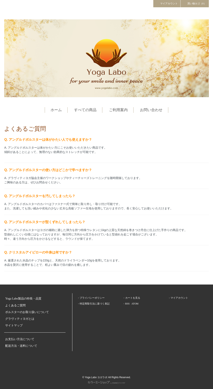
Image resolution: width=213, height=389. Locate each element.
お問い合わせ (151, 110)
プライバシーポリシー (92, 297)
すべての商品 (85, 110)
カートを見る (132, 297)
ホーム (56, 110)
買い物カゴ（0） (194, 3)
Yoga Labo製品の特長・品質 (23, 298)
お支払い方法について (19, 339)
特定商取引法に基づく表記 (95, 303)
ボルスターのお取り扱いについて (27, 312)
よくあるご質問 (15, 305)
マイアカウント (167, 3)
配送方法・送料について (21, 345)
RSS (127, 303)
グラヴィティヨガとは (19, 318)
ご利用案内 (118, 110)
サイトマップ (14, 325)
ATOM (135, 303)
